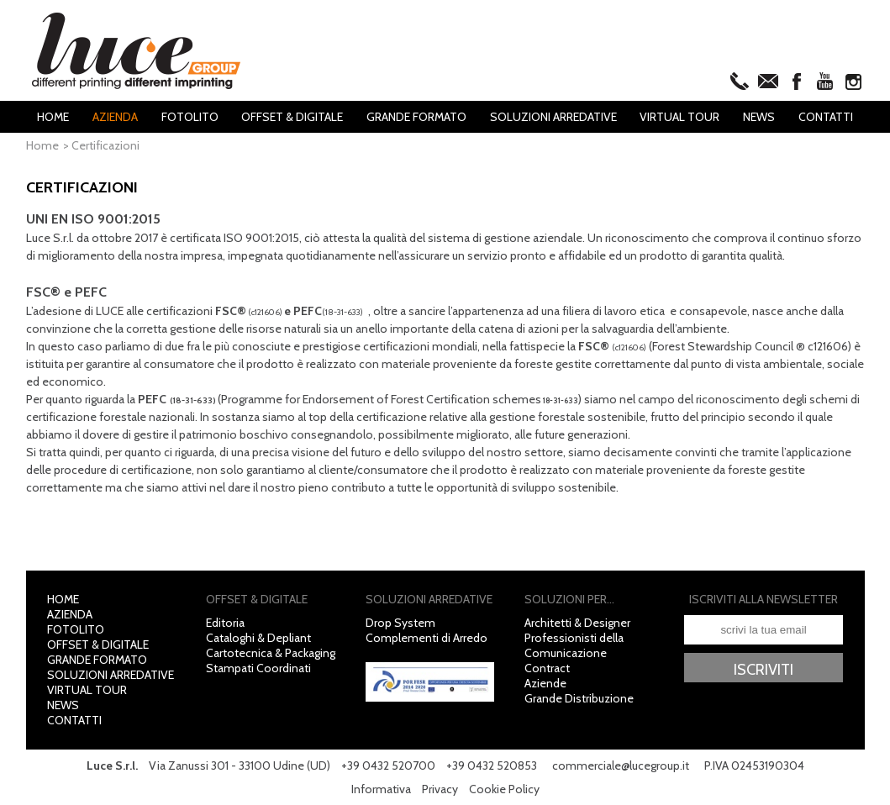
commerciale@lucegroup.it (620, 765)
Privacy (440, 789)
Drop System (400, 622)
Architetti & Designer (577, 622)
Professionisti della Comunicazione (574, 645)
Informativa (381, 789)
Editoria (225, 622)
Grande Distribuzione (579, 698)
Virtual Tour (679, 116)
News (759, 116)
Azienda (115, 116)
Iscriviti (763, 669)
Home (53, 116)
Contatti (825, 116)
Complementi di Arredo (426, 637)
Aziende (545, 683)
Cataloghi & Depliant (258, 637)
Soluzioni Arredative (553, 116)
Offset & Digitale (292, 116)
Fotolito (190, 116)
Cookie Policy (504, 789)
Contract (547, 668)
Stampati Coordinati (258, 668)
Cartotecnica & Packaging (270, 652)
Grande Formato (416, 116)
